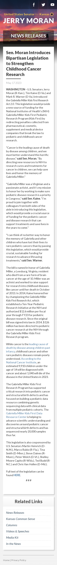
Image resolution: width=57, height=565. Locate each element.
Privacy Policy (18, 560)
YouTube (52, 4)
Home (13, 39)
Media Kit (12, 537)
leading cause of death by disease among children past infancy (28, 347)
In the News (13, 543)
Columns (11, 525)
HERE (17, 475)
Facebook (33, 4)
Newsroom (24, 39)
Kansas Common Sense (20, 519)
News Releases (39, 39)
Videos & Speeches (17, 531)
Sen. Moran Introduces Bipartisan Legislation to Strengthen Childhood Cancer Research (28, 63)
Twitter (43, 4)
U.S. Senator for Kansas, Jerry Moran (28, 18)
